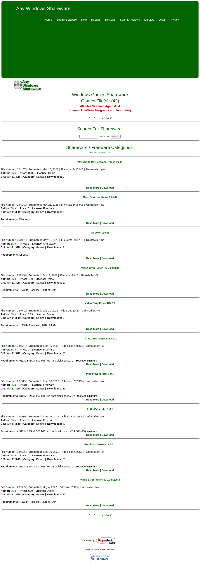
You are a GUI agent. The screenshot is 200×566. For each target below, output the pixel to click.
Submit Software (66, 19)
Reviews (110, 19)
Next (109, 118)
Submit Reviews (130, 19)
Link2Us (149, 19)
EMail (14, 173)
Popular (96, 19)
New (84, 19)
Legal (162, 19)
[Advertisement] (100, 52)
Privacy (174, 19)
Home (48, 19)
